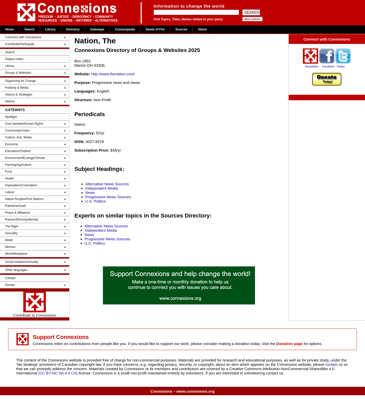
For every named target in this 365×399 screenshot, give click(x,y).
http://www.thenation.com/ (113, 74)
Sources (181, 29)
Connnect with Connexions (23, 37)
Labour (9, 192)
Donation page (289, 343)
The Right (11, 226)
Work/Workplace (16, 254)
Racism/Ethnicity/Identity (21, 219)
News (90, 192)
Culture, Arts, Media (18, 137)
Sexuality (11, 233)
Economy (11, 144)
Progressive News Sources (108, 197)
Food (8, 171)
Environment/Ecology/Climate (25, 158)
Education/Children (18, 151)
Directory (73, 29)
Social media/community (21, 262)
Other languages (16, 270)
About (202, 29)
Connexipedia (125, 29)
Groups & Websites (18, 73)
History (9, 101)
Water (9, 240)
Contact (10, 278)
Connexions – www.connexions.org (183, 391)
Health (9, 178)
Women (10, 247)
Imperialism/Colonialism (21, 185)
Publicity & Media (16, 87)
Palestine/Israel (15, 206)
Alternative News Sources (107, 184)
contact (332, 364)
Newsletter (311, 66)
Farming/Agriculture (18, 165)
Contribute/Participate (19, 44)
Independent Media (101, 188)
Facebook (328, 66)
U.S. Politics (95, 201)
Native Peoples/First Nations (24, 199)
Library (50, 29)
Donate (10, 285)
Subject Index (14, 59)
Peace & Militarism (17, 212)
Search (29, 29)
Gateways (97, 29)
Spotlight (11, 117)
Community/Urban (17, 130)
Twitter (341, 66)
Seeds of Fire (155, 29)
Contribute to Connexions (34, 304)
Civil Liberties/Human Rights (24, 123)
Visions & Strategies (18, 94)
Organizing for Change (20, 81)
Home (9, 29)
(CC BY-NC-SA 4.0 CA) (58, 373)
